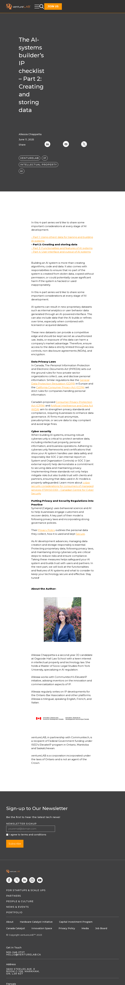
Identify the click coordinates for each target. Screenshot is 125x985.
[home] (20, 6)
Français (11, 984)
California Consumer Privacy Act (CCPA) (60, 387)
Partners (13, 896)
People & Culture (20, 901)
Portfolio (14, 912)
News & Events (17, 907)
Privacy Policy (46, 530)
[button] (37, 6)
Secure (80, 533)
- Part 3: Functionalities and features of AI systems (61, 248)
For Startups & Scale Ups (26, 890)
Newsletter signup (21, 824)
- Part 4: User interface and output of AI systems (61, 251)
